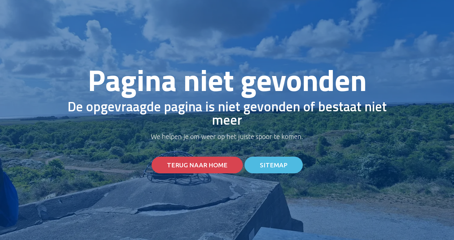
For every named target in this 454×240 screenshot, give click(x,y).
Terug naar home (197, 165)
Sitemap (273, 165)
